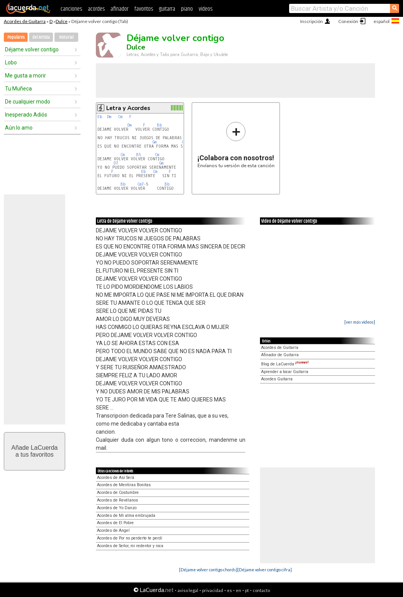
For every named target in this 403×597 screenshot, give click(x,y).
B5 (138, 154)
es (229, 590)
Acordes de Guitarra (25, 21)
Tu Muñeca (18, 89)
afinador (119, 9)
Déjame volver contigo (32, 49)
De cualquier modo (27, 102)
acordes (96, 9)
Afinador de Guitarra (280, 354)
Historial (66, 37)
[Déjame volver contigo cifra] (264, 569)
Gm (154, 142)
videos (205, 9)
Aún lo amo (19, 128)
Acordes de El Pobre (115, 522)
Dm (109, 116)
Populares (16, 37)
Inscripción (311, 21)
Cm (120, 116)
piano (187, 9)
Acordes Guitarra (277, 379)
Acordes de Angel (113, 530)
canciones (71, 9)
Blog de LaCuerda (285, 364)
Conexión (348, 21)
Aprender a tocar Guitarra (284, 371)
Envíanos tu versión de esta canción (236, 145)
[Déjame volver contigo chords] (208, 569)
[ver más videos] (359, 321)
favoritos (143, 9)
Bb (159, 125)
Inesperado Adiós (26, 115)
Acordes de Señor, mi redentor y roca (130, 545)
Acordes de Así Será (115, 477)
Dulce (61, 21)
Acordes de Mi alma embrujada (126, 515)
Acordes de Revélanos (117, 500)
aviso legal (188, 590)
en (238, 590)
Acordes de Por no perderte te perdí (129, 538)
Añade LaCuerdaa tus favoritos (35, 451)
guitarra (167, 9)
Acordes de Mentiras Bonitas (124, 484)
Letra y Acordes (128, 108)
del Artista (41, 37)
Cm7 (140, 184)
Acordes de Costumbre (118, 492)
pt (247, 590)
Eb (99, 116)
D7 (115, 163)
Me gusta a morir (25, 75)
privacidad (212, 590)
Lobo (11, 62)
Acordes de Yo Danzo (117, 507)
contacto (261, 590)
